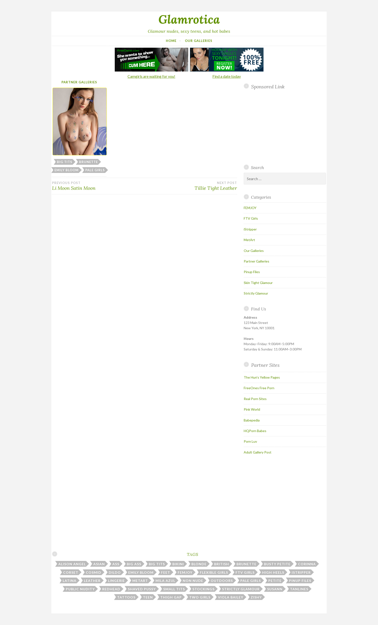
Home (171, 41)
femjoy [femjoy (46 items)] (185, 572)
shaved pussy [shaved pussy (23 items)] (142, 589)
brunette (88, 162)
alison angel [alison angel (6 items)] (72, 564)
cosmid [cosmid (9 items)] (93, 572)
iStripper (250, 229)
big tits (64, 162)
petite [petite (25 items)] (275, 581)
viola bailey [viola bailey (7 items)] (230, 597)
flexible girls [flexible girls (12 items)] (214, 572)
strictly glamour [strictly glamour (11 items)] (241, 589)
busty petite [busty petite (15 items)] (277, 564)
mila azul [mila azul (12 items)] (165, 581)
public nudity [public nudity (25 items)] (80, 589)
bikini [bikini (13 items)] (178, 564)
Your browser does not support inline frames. (283, 126)
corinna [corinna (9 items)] (307, 564)
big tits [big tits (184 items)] (157, 564)
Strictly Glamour (256, 293)
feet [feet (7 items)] (165, 572)
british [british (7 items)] (221, 564)
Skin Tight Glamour (258, 283)
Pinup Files (252, 272)
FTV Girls (251, 218)
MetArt (249, 240)
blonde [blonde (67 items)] (199, 564)
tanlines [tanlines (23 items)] (299, 589)
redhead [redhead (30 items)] (111, 589)
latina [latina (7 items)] (69, 581)
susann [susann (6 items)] (275, 589)
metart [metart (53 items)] (140, 581)
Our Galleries (198, 41)
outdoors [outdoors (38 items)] (222, 581)
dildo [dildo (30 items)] (115, 572)
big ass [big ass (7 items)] (134, 564)
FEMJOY (250, 208)
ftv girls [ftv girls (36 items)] (245, 572)
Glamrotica (189, 19)
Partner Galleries (79, 82)
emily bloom (66, 170)
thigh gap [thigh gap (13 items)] (171, 597)
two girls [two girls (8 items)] (199, 597)
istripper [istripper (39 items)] (301, 572)
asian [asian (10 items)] (99, 564)
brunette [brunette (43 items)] (246, 564)
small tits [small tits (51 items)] (174, 589)
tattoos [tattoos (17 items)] (126, 597)
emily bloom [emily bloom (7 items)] (141, 572)
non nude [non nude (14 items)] (193, 581)
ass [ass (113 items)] (115, 564)
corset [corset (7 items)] (70, 572)
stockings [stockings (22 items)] (203, 589)
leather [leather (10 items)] (92, 581)
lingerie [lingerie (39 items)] (116, 581)
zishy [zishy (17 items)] (256, 597)
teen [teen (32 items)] (148, 597)
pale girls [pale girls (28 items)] (250, 581)
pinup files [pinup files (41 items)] (300, 581)
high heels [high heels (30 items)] (273, 572)
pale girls (95, 170)
